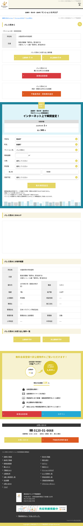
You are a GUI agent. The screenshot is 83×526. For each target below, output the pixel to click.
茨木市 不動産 (46, 457)
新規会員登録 (8, 464)
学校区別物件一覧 (47, 477)
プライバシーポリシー (48, 484)
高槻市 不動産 (8, 457)
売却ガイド (45, 467)
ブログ (6, 487)
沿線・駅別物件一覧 (9, 477)
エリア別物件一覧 (47, 474)
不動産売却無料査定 (48, 480)
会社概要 (6, 480)
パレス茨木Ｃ (29, 18)
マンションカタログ (19, 18)
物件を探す (45, 460)
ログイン (44, 464)
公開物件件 (27, 57)
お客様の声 (7, 474)
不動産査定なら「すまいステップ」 (29, 516)
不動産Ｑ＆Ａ (8, 470)
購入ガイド (7, 467)
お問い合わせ (8, 484)
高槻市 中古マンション (7, 18)
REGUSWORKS (77, 520)
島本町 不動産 (8, 460)
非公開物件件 (55, 57)
